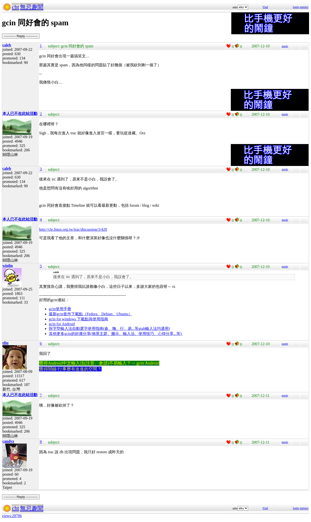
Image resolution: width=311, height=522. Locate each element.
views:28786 (12, 516)
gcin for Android (62, 324)
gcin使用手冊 (60, 309)
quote (285, 46)
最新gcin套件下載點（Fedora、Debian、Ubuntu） (90, 314)
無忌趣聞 (31, 7)
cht (15, 7)
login (296, 7)
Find (265, 7)
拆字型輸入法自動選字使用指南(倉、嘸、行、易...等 (93, 328)
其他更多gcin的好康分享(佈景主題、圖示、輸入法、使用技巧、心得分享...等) (115, 334)
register (304, 7)
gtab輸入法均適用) (154, 328)
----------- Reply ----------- (21, 36)
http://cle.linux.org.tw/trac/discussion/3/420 (73, 229)
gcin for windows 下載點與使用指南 (78, 319)
